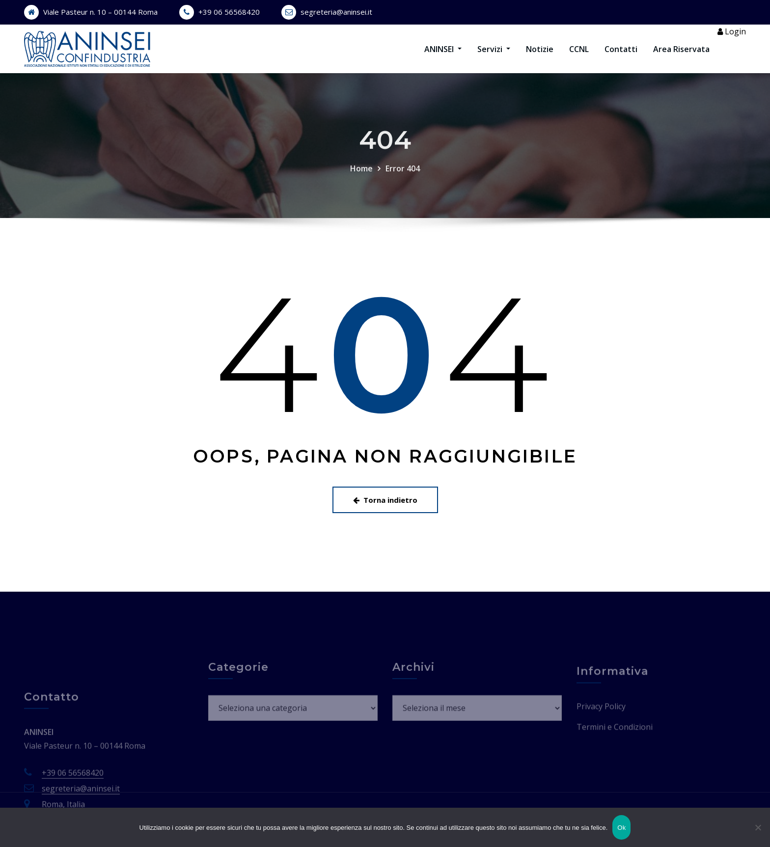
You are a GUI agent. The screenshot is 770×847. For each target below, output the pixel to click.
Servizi (493, 56)
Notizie (539, 56)
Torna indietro (385, 514)
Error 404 (402, 199)
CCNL (579, 56)
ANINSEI (443, 56)
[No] (758, 827)
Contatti (621, 56)
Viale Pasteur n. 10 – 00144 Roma (100, 12)
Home (361, 199)
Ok (621, 827)
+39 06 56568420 (229, 12)
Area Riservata (681, 56)
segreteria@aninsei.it (336, 12)
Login (731, 38)
